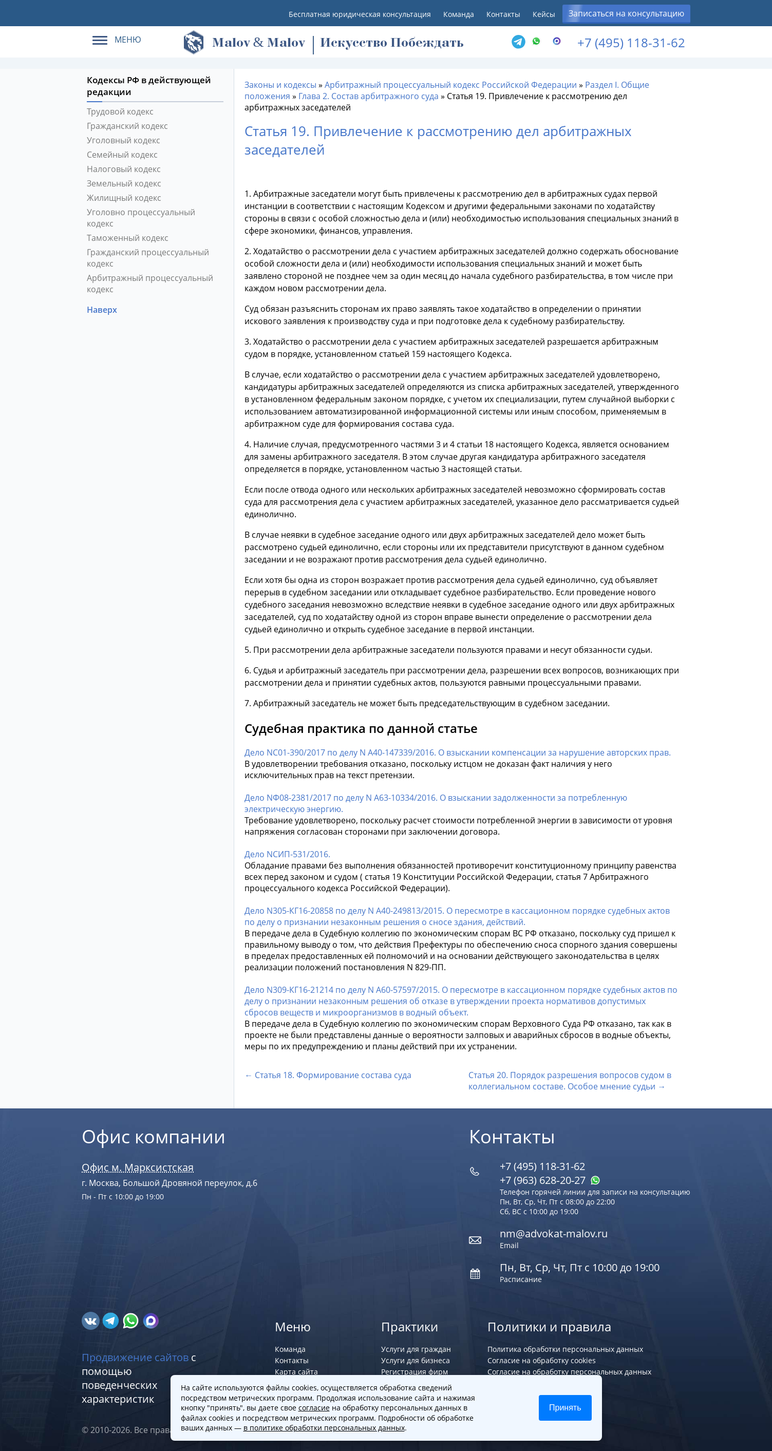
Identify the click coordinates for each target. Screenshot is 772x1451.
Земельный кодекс (124, 183)
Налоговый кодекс (124, 169)
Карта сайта (296, 1372)
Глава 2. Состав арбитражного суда (368, 96)
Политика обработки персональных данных (565, 1349)
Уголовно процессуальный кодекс (141, 217)
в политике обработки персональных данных (324, 1428)
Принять (565, 1407)
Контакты (503, 14)
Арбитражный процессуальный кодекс (150, 283)
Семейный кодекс (122, 154)
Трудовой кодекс (120, 111)
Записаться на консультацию (626, 13)
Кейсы (544, 14)
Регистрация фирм (414, 1372)
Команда (458, 14)
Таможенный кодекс (127, 237)
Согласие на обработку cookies (541, 1360)
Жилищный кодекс (124, 197)
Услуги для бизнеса (415, 1360)
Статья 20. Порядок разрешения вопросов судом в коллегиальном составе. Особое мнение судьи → (569, 1080)
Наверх (103, 309)
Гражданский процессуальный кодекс (148, 258)
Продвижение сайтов (135, 1357)
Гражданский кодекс (127, 125)
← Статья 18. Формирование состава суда (327, 1075)
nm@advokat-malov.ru (554, 1233)
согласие (314, 1407)
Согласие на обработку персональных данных (569, 1372)
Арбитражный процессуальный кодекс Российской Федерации (451, 84)
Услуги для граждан (416, 1349)
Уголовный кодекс (123, 140)
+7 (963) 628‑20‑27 (550, 1180)
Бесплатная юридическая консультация (360, 14)
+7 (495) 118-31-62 (631, 42)
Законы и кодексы (280, 84)
